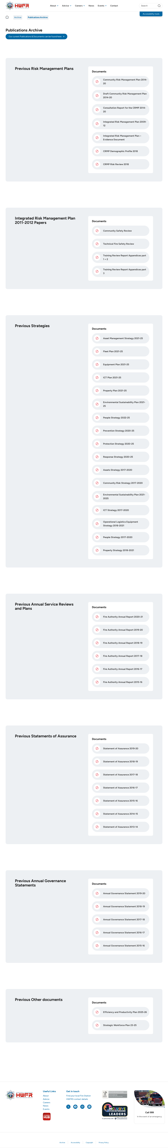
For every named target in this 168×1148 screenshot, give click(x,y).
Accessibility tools (151, 14)
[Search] (159, 5)
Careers (78, 5)
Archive (17, 17)
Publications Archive (38, 17)
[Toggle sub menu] (57, 6)
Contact (114, 5)
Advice (65, 5)
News (91, 5)
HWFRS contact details (77, 1099)
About (53, 5)
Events (101, 5)
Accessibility (75, 1143)
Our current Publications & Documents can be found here (35, 36)
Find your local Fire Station (78, 1095)
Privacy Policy (104, 1143)
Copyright (89, 1143)
